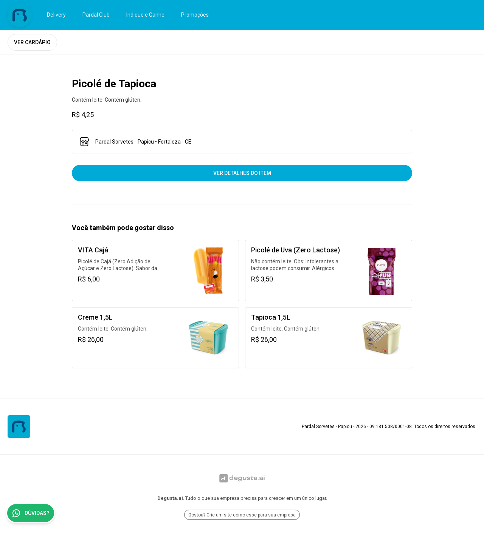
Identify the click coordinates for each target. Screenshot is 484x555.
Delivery (56, 15)
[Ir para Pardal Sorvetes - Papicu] (20, 15)
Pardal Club (96, 15)
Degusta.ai (170, 498)
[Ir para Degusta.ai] (242, 478)
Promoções (195, 15)
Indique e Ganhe (145, 15)
